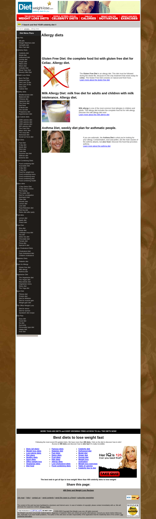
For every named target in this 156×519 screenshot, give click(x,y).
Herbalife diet (24, 45)
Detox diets (21, 183)
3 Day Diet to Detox (26, 189)
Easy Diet (22, 87)
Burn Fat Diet (24, 78)
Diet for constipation (26, 195)
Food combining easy (27, 176)
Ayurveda (22, 325)
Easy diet (22, 319)
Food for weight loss (26, 172)
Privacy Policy (45, 507)
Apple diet (23, 220)
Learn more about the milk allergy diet (94, 115)
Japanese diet (24, 101)
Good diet (22, 321)
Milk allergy (23, 269)
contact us (36, 498)
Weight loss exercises (88, 464)
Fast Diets (20, 140)
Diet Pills (20, 38)
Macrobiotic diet (25, 282)
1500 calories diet (25, 120)
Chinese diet (23, 99)
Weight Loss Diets (23, 75)
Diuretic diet (23, 201)
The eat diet (23, 110)
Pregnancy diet (24, 112)
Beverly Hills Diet (25, 72)
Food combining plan (27, 178)
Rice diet (22, 228)
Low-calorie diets (33, 453)
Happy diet (23, 329)
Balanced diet (24, 97)
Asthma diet (23, 272)
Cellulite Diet (23, 68)
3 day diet (22, 145)
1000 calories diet (25, 124)
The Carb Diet (24, 128)
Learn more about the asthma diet (96, 146)
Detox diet (23, 286)
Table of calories (85, 466)
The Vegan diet (24, 280)
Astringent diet (24, 197)
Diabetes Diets (22, 258)
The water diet (24, 193)
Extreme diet (23, 158)
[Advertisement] (90, 46)
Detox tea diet (24, 237)
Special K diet (24, 245)
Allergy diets (57, 462)
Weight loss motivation (83, 460)
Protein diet (23, 296)
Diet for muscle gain (26, 300)
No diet (21, 323)
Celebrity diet (24, 53)
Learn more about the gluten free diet (95, 80)
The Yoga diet (24, 288)
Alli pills (22, 41)
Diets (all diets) (32, 449)
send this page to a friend (65, 498)
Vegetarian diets (33, 464)
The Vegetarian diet (26, 277)
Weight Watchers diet (27, 43)
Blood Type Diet (25, 70)
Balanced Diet (24, 80)
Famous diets (57, 449)
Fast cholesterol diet (26, 253)
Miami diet (23, 66)
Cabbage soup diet (26, 232)
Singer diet (23, 61)
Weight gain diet (25, 303)
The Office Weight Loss (25, 305)
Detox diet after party (27, 212)
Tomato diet (23, 241)
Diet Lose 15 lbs (25, 82)
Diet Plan (20, 316)
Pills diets (56, 459)
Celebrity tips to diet (87, 468)
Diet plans (30, 455)
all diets (26, 29)
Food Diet (20, 225)
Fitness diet (23, 294)
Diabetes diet (57, 451)
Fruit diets (20, 215)
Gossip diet (23, 59)
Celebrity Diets (22, 50)
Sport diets (31, 459)
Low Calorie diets (23, 117)
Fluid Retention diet (26, 208)
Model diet (23, 55)
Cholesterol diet (25, 251)
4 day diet (22, 170)
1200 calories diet (25, 122)
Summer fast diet (25, 153)
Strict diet (22, 149)
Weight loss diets (33, 451)
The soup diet (24, 133)
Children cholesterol (26, 255)
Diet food (22, 105)
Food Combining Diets (25, 160)
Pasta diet (23, 230)
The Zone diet (24, 103)
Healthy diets (21, 92)
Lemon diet (23, 204)
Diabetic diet (23, 261)
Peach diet (23, 222)
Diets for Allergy (22, 264)
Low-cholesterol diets (61, 464)
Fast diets (56, 453)
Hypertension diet (25, 114)
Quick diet (23, 147)
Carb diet (22, 151)
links (28, 498)
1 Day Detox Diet (25, 186)
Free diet (22, 331)
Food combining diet (26, 164)
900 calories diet (25, 126)
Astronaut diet (24, 135)
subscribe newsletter (85, 498)
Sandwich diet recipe (27, 313)
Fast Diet (22, 143)
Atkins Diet (23, 64)
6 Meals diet (23, 107)
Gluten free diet (24, 267)
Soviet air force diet (26, 137)
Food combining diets (61, 466)
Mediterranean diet (26, 95)
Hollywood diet (24, 57)
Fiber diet (22, 199)
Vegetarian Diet (22, 274)
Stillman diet (23, 155)
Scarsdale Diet (24, 166)
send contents (48, 498)
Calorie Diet (23, 89)
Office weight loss (34, 462)
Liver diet (22, 206)
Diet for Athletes (25, 298)
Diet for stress (24, 308)
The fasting (23, 191)
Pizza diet (22, 243)
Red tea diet (23, 210)
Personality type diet (26, 327)
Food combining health (27, 181)
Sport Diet (20, 291)
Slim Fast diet (24, 47)
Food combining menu (27, 174)
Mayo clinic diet (24, 130)
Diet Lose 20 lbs (25, 84)
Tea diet (22, 235)
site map (21, 498)
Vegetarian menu (25, 284)
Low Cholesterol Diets (25, 248)
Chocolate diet (24, 239)
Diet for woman (24, 311)
